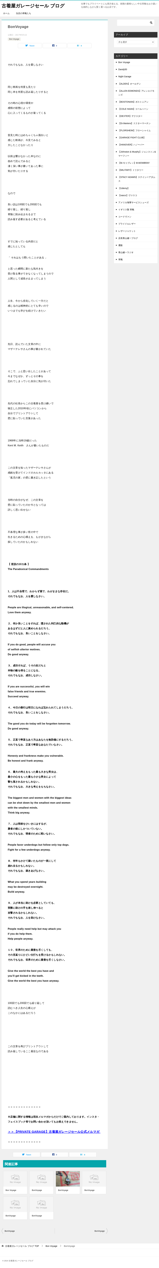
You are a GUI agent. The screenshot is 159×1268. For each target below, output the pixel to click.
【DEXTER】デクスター (130, 116)
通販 (120, 245)
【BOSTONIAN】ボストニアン (133, 102)
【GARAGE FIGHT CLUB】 (131, 137)
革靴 (120, 259)
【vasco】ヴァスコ (127, 195)
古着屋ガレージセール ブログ (33, 5)
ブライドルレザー (127, 224)
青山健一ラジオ (126, 252)
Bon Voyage (14, 39)
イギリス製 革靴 (126, 209)
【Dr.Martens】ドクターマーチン (134, 123)
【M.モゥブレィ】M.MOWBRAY (134, 163)
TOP (22, 1246)
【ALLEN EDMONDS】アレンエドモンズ (136, 93)
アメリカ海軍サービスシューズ (133, 202)
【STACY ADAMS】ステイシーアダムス (136, 179)
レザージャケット (127, 231)
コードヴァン (124, 216)
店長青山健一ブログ (128, 238)
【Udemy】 (123, 188)
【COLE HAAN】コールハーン (133, 109)
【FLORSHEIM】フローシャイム (134, 130)
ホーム (6, 13)
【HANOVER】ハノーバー (131, 144)
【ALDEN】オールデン (129, 84)
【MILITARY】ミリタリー (130, 170)
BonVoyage (37, 1190)
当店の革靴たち (23, 13)
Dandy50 (122, 69)
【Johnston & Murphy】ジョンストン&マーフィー (137, 154)
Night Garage (124, 76)
